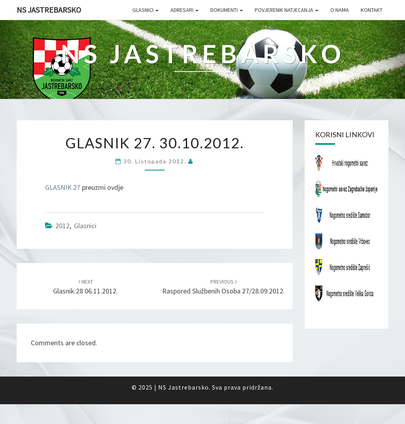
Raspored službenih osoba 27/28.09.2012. (223, 287)
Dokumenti (226, 9)
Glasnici (145, 9)
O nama (339, 9)
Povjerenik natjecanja (286, 9)
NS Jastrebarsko (49, 10)
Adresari (184, 9)
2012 (62, 225)
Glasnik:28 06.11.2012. (85, 287)
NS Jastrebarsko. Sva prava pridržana (215, 387)
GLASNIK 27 (62, 187)
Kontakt (371, 9)
